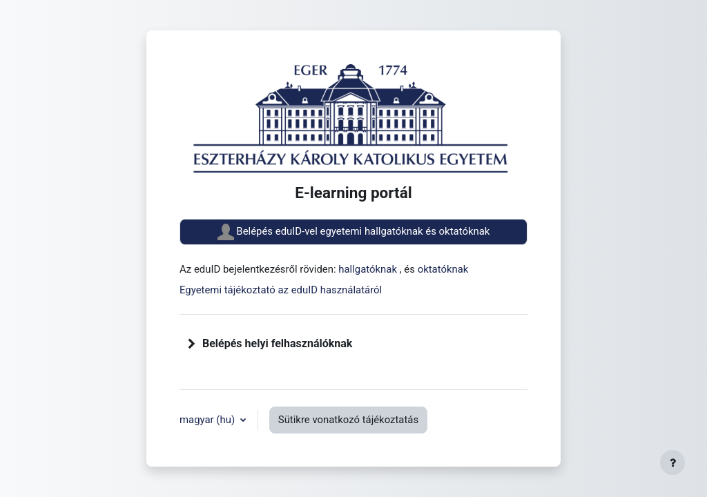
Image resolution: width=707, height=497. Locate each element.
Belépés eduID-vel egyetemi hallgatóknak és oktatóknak (353, 232)
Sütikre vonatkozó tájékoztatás (348, 419)
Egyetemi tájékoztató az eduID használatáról (281, 290)
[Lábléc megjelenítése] (672, 462)
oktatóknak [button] (443, 269)
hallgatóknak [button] (368, 269)
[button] (192, 343)
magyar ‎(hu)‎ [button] (209, 419)
